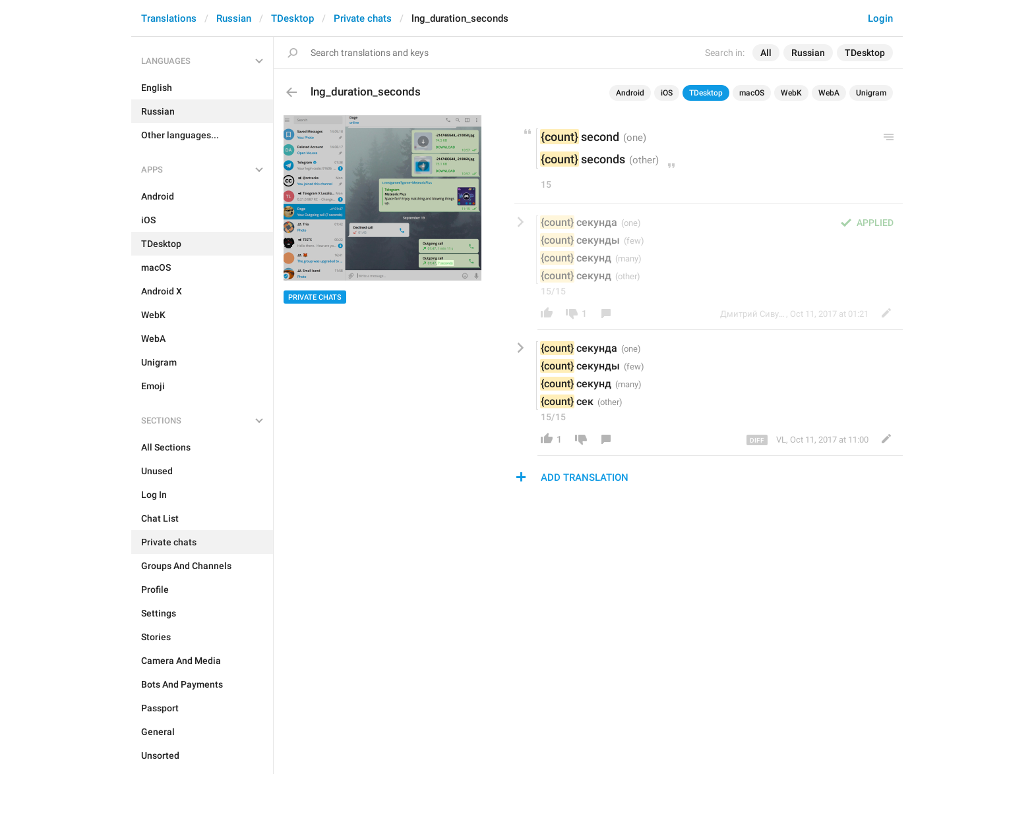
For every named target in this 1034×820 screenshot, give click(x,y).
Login (880, 18)
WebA (828, 92)
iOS (667, 92)
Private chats (363, 18)
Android (630, 92)
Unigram (871, 92)
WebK (791, 92)
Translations (169, 18)
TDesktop (292, 18)
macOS (751, 92)
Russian (233, 18)
